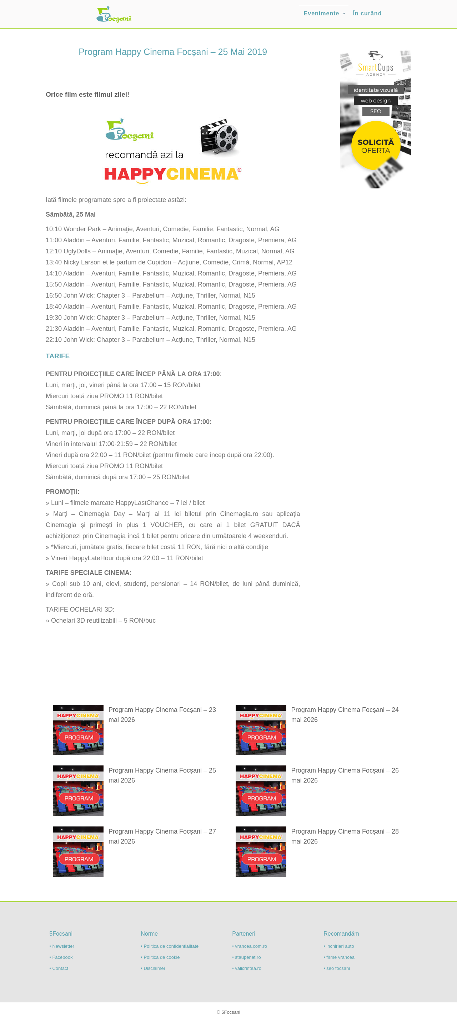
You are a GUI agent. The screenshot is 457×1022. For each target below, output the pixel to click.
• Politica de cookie (160, 957)
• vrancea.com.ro (249, 946)
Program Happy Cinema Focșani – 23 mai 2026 (162, 714)
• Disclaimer (153, 968)
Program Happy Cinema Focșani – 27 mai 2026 (162, 836)
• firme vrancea (339, 957)
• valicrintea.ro (246, 968)
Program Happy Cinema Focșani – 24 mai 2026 (345, 714)
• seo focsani (336, 968)
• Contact (58, 968)
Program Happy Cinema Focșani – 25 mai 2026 (162, 775)
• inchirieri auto (338, 946)
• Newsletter (61, 946)
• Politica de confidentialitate (170, 946)
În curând (367, 13)
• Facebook (60, 957)
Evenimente (322, 13)
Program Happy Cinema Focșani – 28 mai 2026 (345, 836)
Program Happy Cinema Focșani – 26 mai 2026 (345, 775)
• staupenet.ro (246, 957)
